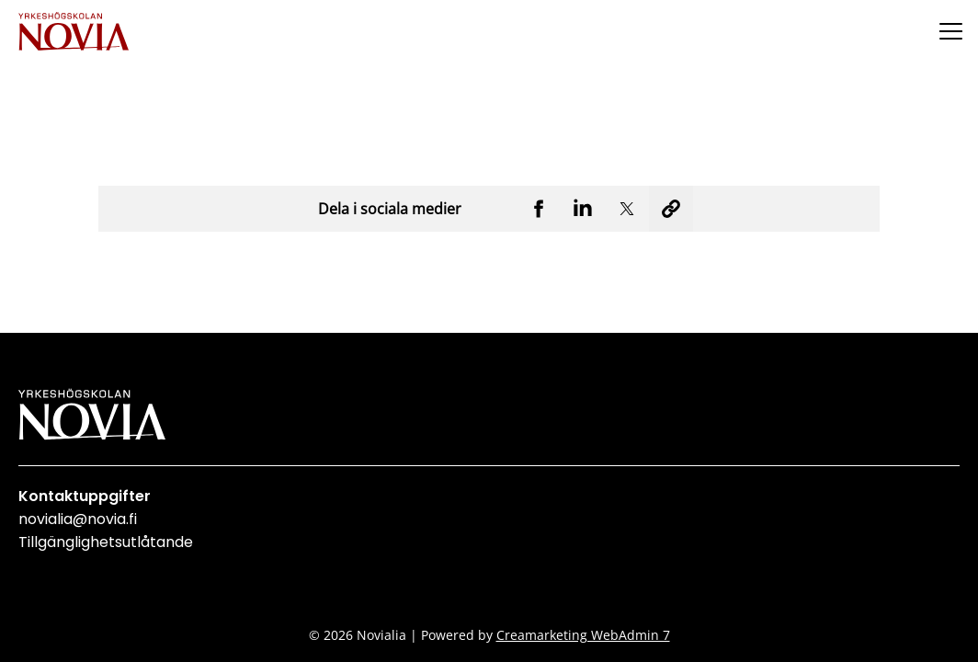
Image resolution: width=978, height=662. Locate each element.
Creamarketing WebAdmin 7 (583, 635)
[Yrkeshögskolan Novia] (73, 31)
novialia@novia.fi (77, 519)
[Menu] (950, 31)
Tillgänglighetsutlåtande (105, 542)
